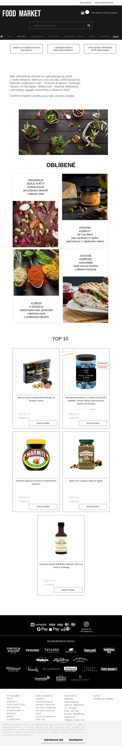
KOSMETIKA (105, 36)
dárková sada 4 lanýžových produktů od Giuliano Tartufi (36, 399)
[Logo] (21, 13)
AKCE (10, 36)
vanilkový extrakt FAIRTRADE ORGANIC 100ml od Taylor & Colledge (61, 566)
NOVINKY (21, 36)
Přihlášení (85, 3)
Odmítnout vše (48, 740)
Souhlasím (74, 740)
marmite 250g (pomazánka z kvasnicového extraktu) (36, 483)
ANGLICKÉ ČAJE (37, 36)
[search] (89, 26)
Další (116, 36)
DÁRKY (92, 36)
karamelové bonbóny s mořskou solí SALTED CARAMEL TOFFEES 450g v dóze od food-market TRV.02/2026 (86, 400)
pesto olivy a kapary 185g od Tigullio (86, 481)
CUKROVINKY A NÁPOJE (74, 36)
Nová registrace (104, 3)
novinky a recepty (103, 699)
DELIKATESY (54, 36)
